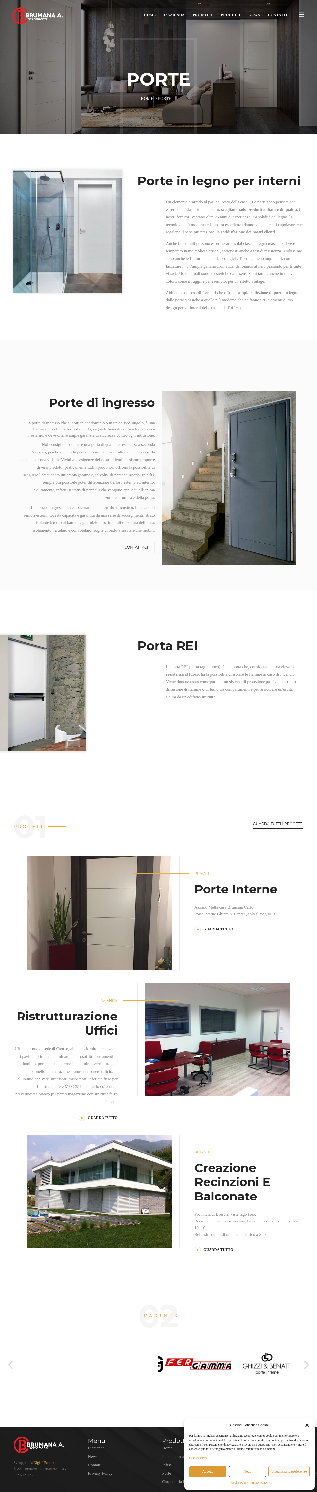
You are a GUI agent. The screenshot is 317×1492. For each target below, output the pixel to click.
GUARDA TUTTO (213, 929)
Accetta (207, 1471)
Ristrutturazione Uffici (67, 1023)
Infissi (167, 1465)
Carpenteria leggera (178, 1481)
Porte (166, 1473)
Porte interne (235, 889)
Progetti (230, 15)
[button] (307, 1425)
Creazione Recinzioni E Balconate (232, 1182)
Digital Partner (44, 1463)
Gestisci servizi (198, 1458)
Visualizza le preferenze (289, 1471)
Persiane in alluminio (180, 1456)
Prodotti (202, 15)
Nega (247, 1471)
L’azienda (174, 15)
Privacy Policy (259, 1482)
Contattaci (136, 547)
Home (150, 15)
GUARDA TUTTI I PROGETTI (278, 823)
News (254, 15)
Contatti (277, 15)
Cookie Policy (239, 1482)
